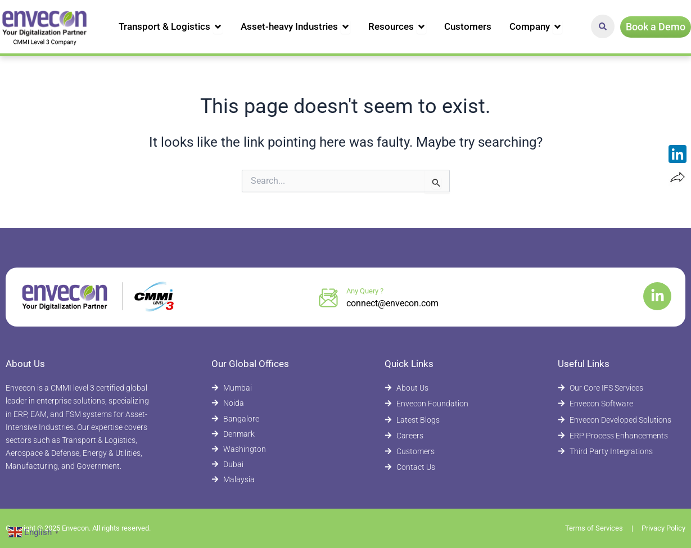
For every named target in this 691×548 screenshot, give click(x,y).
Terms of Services (594, 528)
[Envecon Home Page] (45, 27)
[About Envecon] (443, 388)
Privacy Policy (663, 528)
